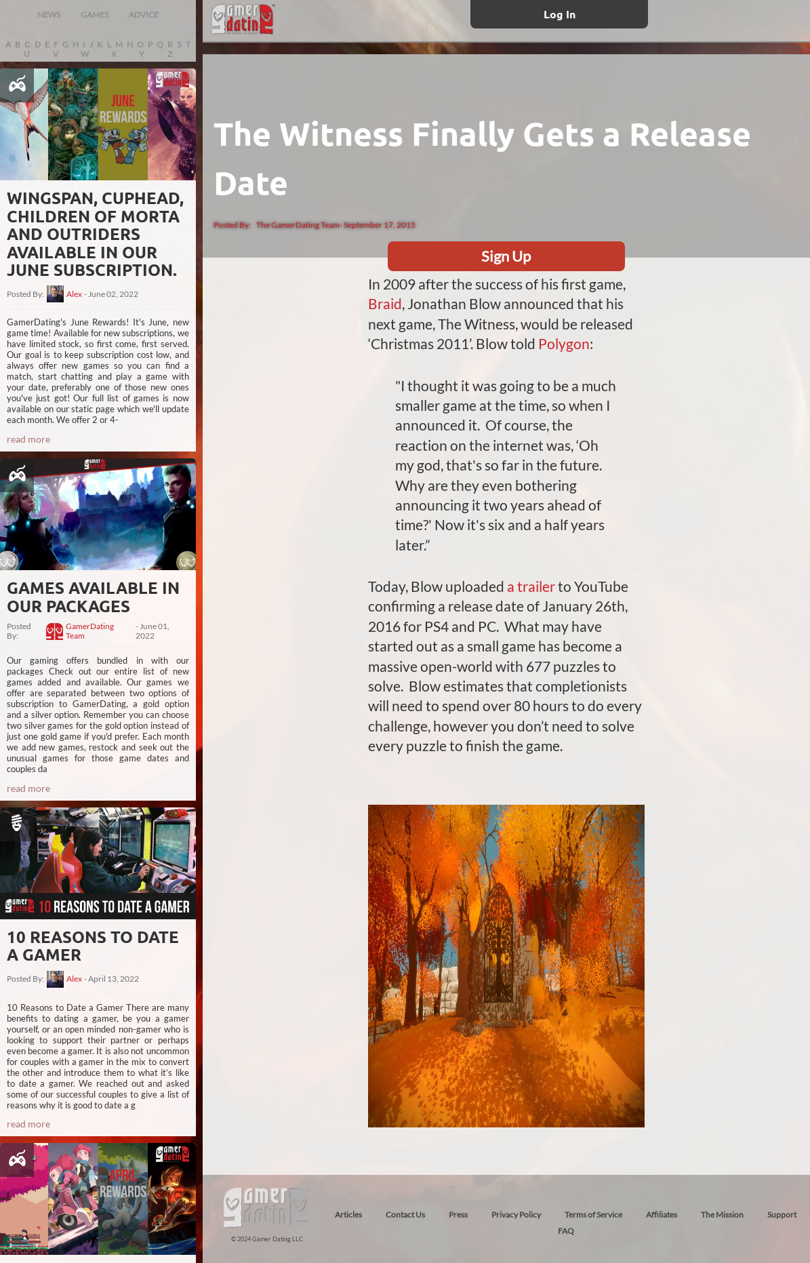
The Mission (722, 1214)
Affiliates (661, 1214)
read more (28, 439)
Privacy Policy (516, 1214)
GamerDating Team (90, 631)
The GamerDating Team (298, 225)
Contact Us (405, 1214)
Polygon (564, 343)
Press (458, 1214)
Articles (348, 1214)
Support (781, 1214)
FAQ (566, 1231)
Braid (385, 303)
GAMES (94, 14)
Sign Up (506, 256)
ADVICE (144, 14)
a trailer (531, 586)
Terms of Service (593, 1214)
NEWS (48, 14)
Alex (74, 294)
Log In (559, 14)
